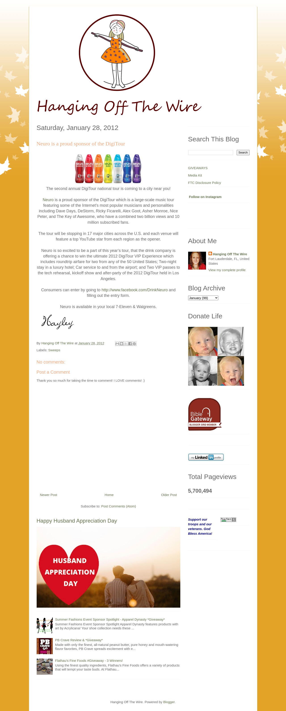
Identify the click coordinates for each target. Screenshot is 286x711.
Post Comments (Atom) (118, 506)
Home (109, 495)
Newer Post (48, 495)
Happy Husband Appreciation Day (77, 521)
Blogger (169, 702)
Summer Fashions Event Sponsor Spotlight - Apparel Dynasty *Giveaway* (110, 619)
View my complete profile (227, 270)
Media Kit (195, 175)
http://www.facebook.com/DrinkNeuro (134, 290)
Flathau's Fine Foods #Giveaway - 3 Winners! (89, 660)
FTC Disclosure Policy (204, 183)
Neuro (48, 200)
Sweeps (54, 350)
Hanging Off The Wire (230, 254)
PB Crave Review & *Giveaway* (79, 640)
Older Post (169, 495)
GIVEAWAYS (198, 168)
